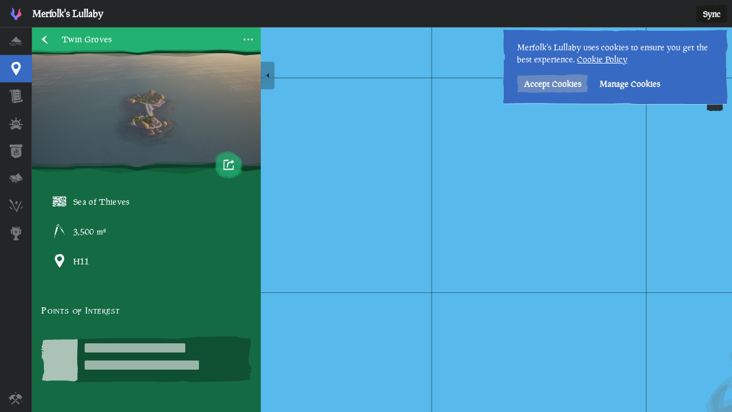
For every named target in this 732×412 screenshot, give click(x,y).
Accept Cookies (552, 84)
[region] (382, 219)
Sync (712, 14)
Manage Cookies (629, 84)
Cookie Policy (602, 59)
